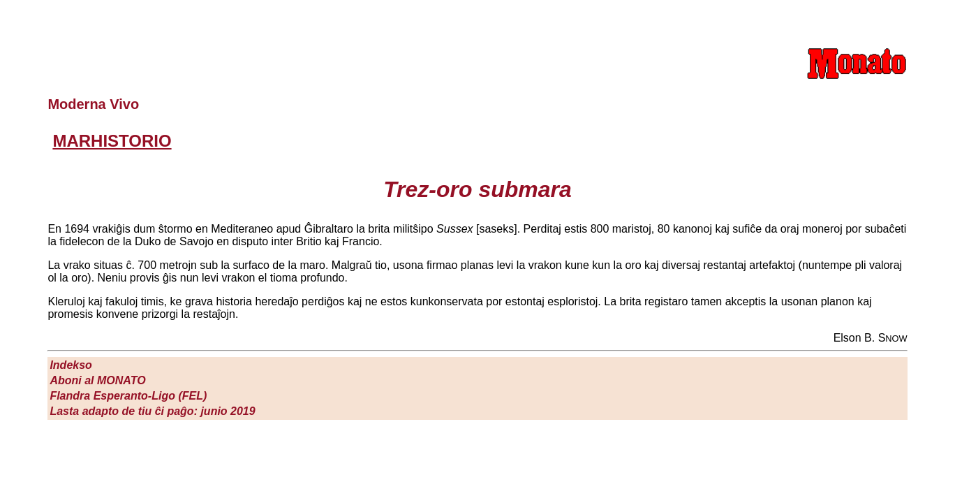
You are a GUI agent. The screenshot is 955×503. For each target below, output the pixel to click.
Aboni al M (97, 380)
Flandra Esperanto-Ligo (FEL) (128, 396)
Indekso (70, 365)
